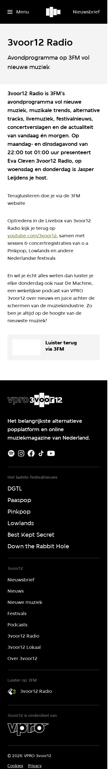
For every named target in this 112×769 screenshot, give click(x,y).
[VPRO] (28, 729)
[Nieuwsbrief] (86, 12)
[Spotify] (11, 453)
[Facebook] (31, 453)
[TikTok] (41, 453)
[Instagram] (21, 453)
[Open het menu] (18, 12)
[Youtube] (51, 453)
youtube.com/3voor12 (32, 236)
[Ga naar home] (54, 12)
